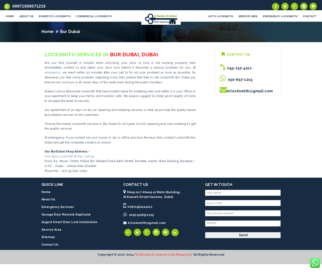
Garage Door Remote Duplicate (66, 215)
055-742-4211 (238, 68)
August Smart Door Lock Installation (70, 222)
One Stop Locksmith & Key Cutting (69, 156)
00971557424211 (140, 207)
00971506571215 (28, 6)
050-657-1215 (239, 80)
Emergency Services (58, 207)
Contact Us (50, 245)
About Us (48, 199)
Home (48, 31)
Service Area (52, 229)
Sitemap (48, 237)
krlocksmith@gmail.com (250, 91)
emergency (53, 72)
